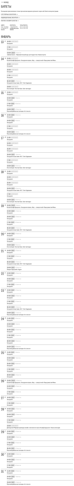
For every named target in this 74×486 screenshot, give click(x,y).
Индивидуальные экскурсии (9, 17)
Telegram (12, 29)
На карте (3, 29)
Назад (6, 2)
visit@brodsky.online (14, 28)
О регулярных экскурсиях (8, 14)
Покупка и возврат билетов (9, 21)
